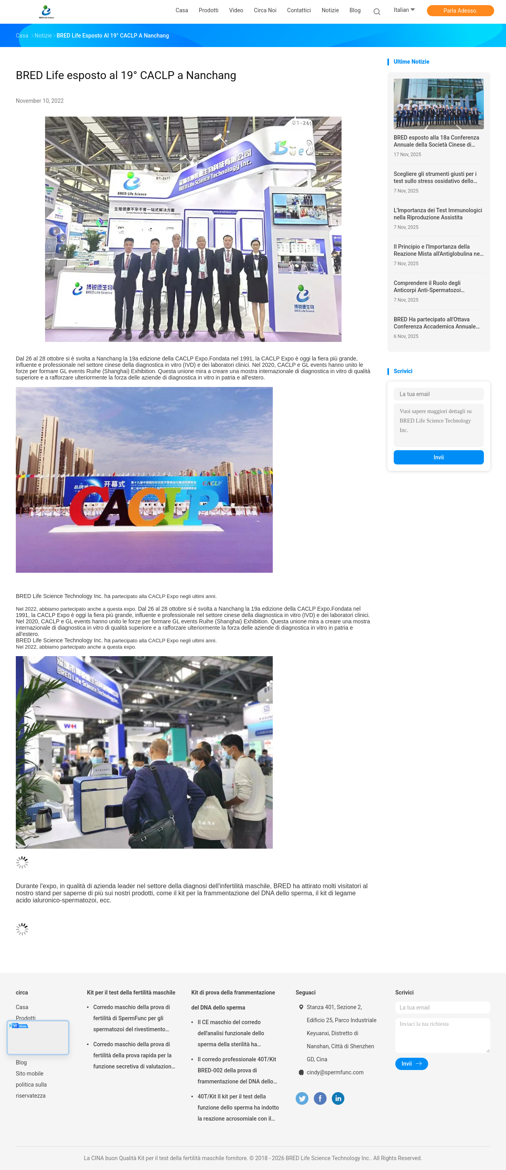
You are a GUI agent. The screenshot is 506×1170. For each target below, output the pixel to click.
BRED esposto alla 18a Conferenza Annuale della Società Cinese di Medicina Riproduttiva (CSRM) (436, 141)
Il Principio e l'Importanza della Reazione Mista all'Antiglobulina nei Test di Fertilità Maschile (437, 250)
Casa (22, 1007)
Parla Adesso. (461, 11)
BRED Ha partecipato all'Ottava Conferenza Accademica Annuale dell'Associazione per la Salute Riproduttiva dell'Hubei (435, 323)
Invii (439, 457)
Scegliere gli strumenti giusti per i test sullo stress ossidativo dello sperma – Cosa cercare (435, 178)
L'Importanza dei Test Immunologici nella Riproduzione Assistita (438, 214)
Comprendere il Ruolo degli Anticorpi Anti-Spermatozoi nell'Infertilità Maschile (427, 287)
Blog (21, 1062)
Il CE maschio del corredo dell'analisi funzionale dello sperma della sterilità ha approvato (231, 1034)
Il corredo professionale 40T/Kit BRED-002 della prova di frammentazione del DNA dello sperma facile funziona (237, 1071)
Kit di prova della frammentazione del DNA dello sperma (233, 1000)
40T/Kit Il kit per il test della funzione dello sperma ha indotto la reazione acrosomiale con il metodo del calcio (238, 1108)
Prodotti (26, 1018)
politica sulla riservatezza (31, 1090)
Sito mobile (29, 1073)
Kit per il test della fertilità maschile (131, 992)
